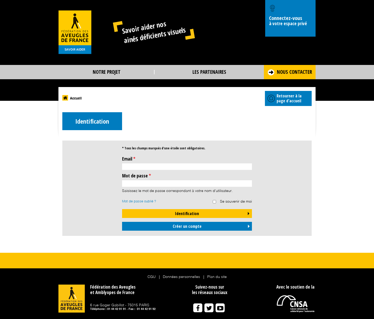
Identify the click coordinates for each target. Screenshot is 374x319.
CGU (152, 277)
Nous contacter (294, 72)
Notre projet (107, 72)
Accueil (76, 98)
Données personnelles (181, 277)
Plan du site (217, 277)
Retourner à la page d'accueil (285, 98)
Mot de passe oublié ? (139, 201)
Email (128, 159)
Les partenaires (209, 72)
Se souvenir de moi (236, 201)
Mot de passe (136, 175)
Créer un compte (187, 226)
